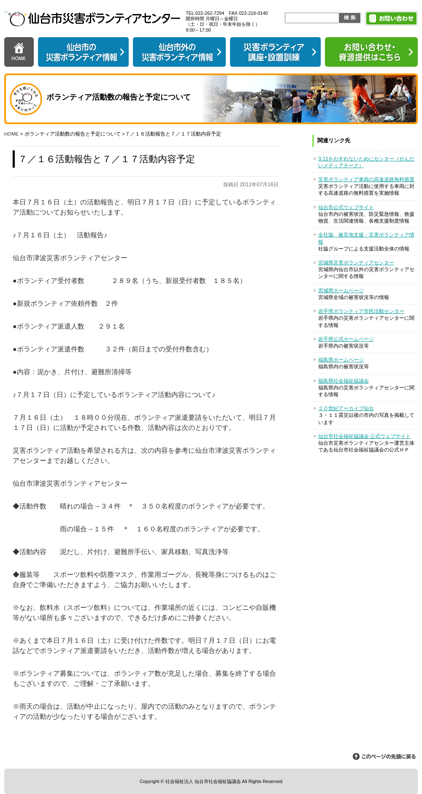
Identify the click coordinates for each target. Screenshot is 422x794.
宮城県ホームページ (341, 291)
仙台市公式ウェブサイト (346, 207)
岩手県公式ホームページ (346, 339)
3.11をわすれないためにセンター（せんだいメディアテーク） (366, 162)
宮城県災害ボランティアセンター (356, 263)
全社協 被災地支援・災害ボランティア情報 (366, 238)
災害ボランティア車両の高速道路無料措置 (366, 179)
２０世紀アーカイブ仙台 (346, 408)
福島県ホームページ (341, 360)
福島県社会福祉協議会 (343, 381)
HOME (11, 133)
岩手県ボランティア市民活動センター (361, 311)
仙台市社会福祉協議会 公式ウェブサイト (364, 436)
